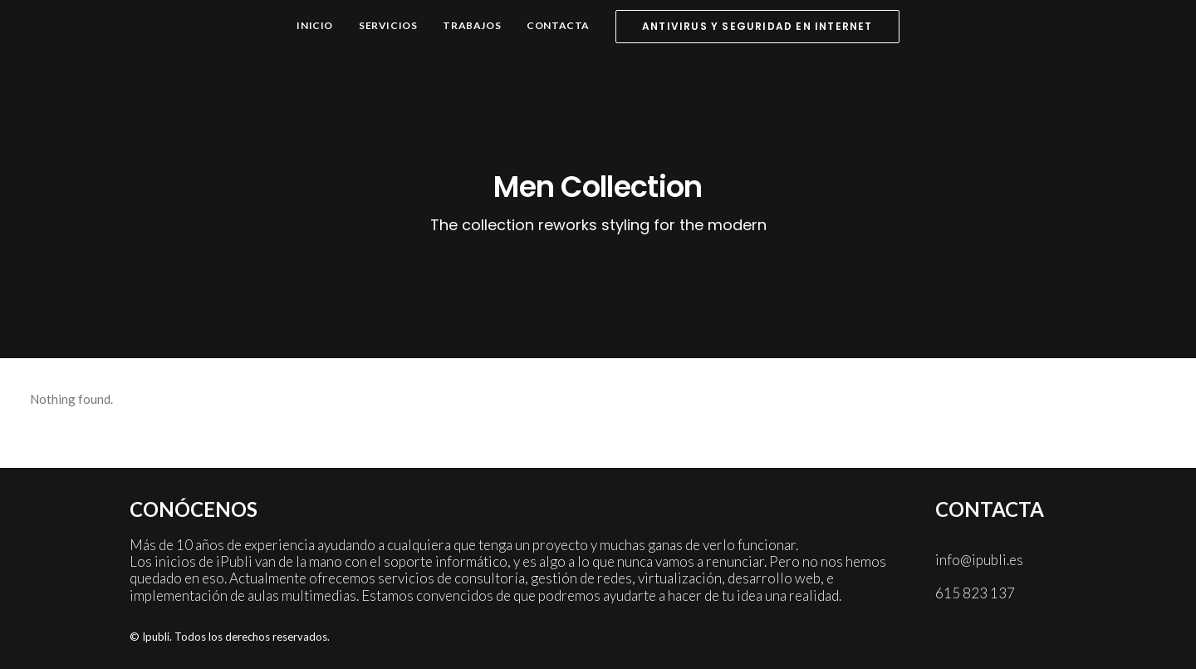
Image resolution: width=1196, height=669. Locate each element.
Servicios (388, 25)
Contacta (558, 25)
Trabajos (472, 25)
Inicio (315, 25)
